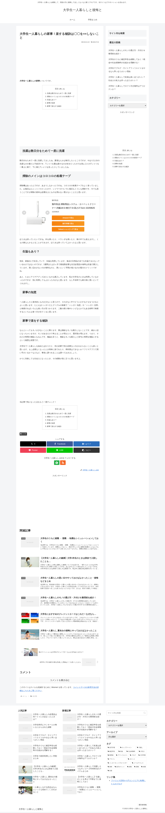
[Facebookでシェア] (60, 445)
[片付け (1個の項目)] (142, 752)
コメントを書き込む (60, 681)
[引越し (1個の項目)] (141, 748)
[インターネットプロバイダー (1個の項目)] (119, 764)
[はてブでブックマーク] (86, 445)
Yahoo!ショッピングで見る (68, 230)
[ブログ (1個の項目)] (133, 756)
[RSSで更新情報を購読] (62, 463)
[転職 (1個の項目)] (143, 768)
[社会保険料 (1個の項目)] (131, 752)
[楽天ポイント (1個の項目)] (120, 768)
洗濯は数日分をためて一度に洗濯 (59, 93)
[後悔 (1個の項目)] (110, 768)
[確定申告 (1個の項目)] (112, 752)
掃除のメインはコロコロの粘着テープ (60, 97)
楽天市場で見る (68, 224)
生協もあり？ (52, 100)
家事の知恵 (51, 103)
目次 (57, 89)
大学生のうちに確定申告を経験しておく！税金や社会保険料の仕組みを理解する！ (126, 61)
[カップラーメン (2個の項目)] (127, 748)
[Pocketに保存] (33, 451)
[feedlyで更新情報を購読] (57, 463)
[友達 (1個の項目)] (127, 771)
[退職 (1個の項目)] (136, 768)
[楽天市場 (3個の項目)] (113, 748)
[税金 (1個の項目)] (121, 752)
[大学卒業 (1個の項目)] (142, 756)
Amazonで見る (67, 218)
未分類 (23, 435)
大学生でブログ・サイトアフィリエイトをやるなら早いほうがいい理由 (126, 69)
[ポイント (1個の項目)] (137, 760)
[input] (126, 714)
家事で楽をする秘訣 (54, 106)
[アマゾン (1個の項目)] (117, 760)
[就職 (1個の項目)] (129, 768)
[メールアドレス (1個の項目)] (139, 764)
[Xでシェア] (33, 445)
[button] (86, 451)
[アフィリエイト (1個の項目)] (122, 756)
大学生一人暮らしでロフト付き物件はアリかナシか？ (126, 87)
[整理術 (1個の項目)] (111, 756)
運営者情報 (143, 806)
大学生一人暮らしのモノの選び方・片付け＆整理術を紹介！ (126, 52)
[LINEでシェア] (60, 451)
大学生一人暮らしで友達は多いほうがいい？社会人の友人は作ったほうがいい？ (126, 78)
